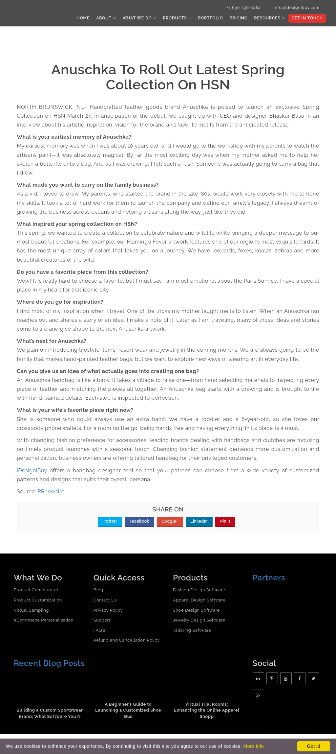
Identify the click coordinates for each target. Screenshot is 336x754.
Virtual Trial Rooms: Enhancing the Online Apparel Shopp (206, 710)
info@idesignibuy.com (297, 7)
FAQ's (99, 630)
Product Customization (38, 600)
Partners (269, 577)
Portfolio (210, 18)
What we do (140, 18)
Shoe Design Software (196, 610)
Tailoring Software (192, 630)
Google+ (170, 521)
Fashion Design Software (199, 589)
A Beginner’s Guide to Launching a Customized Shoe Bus (128, 710)
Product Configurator (36, 589)
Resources (269, 18)
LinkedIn (199, 521)
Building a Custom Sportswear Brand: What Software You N (49, 713)
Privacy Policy (108, 610)
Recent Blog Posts (49, 663)
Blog (98, 589)
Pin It (225, 521)
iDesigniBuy (32, 470)
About (106, 18)
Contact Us (105, 600)
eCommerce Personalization (44, 620)
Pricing (239, 18)
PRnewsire (50, 491)
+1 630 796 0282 (244, 7)
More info (253, 746)
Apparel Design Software (199, 600)
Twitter (110, 521)
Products (177, 18)
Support (102, 620)
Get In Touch (307, 18)
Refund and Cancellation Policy (127, 640)
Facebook (139, 521)
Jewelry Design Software (199, 620)
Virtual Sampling (31, 610)
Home (83, 18)
